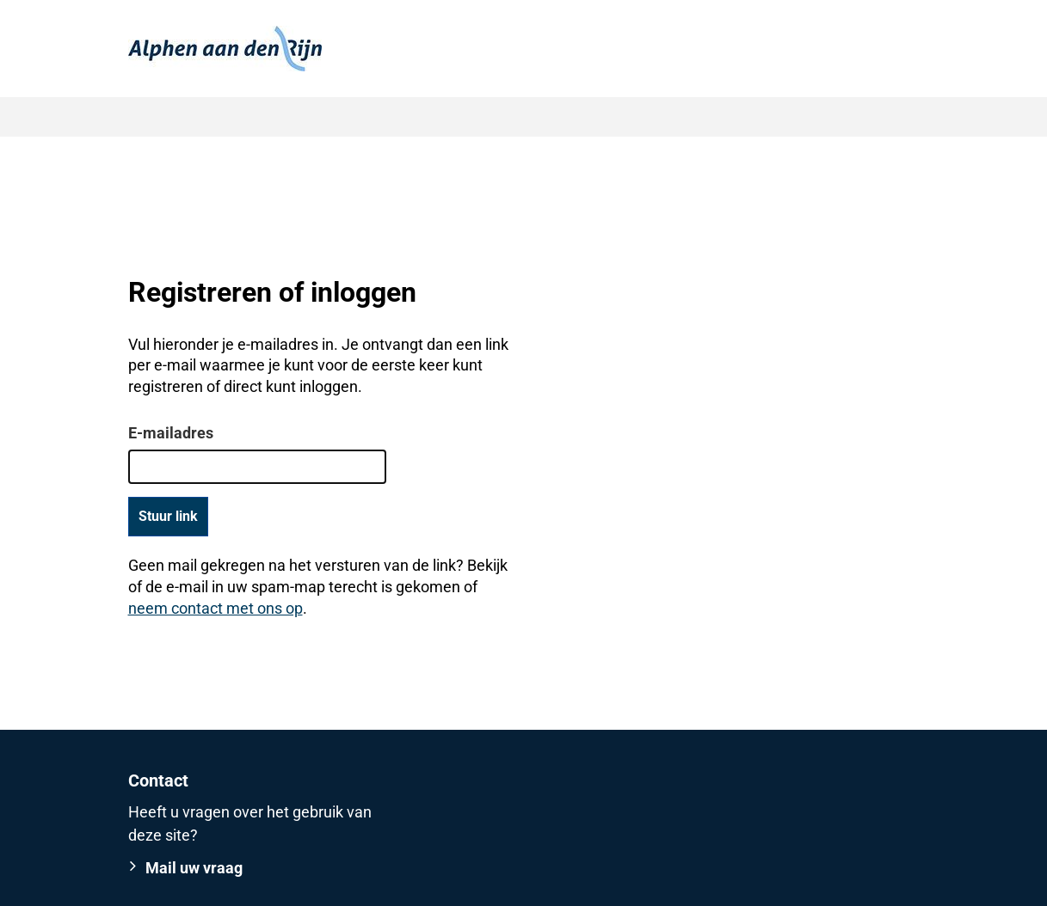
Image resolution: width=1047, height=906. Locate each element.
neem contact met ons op (215, 608)
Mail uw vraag (194, 868)
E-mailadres (170, 433)
